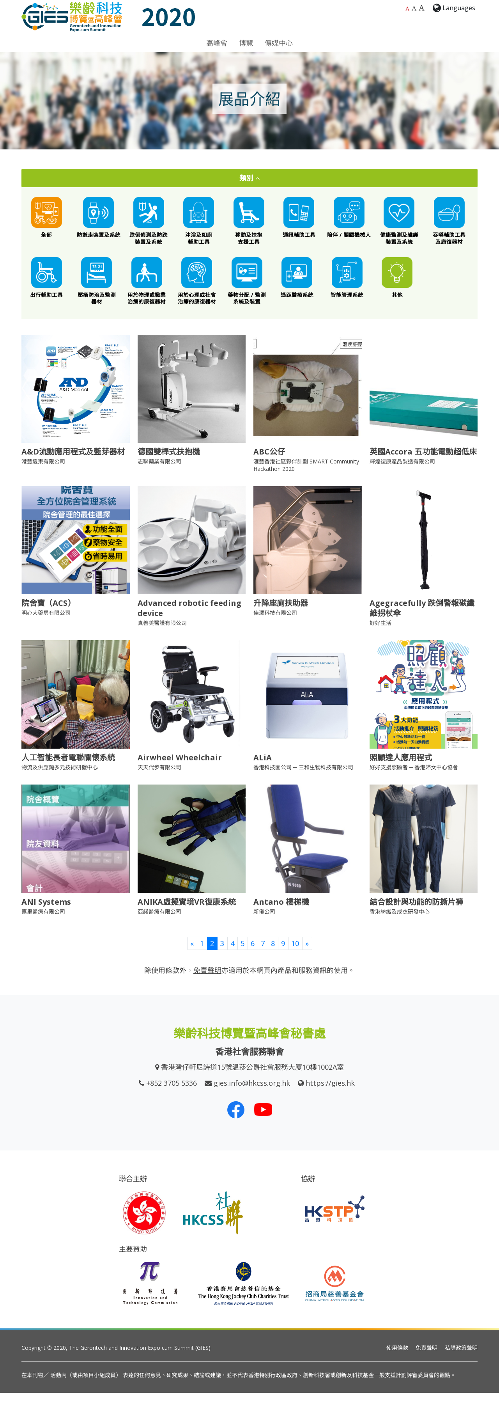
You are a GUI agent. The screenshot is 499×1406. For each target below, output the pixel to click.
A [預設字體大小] (407, 9)
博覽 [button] (246, 43)
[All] (47, 220)
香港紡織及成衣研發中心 (400, 924)
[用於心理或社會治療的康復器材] (197, 291)
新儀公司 (264, 924)
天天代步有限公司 (159, 781)
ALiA (262, 771)
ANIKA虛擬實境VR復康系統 (187, 915)
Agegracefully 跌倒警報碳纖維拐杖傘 (422, 621)
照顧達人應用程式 (401, 771)
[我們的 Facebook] (236, 1123)
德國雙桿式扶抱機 (169, 465)
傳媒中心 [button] (279, 43)
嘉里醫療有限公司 (43, 924)
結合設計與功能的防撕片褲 (416, 915)
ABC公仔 (269, 465)
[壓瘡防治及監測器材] (97, 291)
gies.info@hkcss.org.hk (252, 1096)
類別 (249, 178)
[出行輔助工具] (47, 287)
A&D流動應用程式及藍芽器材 (73, 465)
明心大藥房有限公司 (46, 626)
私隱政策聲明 (461, 1361)
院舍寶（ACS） (48, 616)
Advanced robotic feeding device (189, 621)
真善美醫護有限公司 (162, 636)
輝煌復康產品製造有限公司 (402, 475)
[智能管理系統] (347, 287)
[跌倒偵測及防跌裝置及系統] (149, 224)
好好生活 (380, 636)
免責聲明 (426, 1361)
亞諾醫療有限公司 (159, 924)
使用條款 (397, 1361)
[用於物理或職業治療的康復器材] (147, 291)
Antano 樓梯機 (281, 915)
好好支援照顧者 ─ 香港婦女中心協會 (414, 781)
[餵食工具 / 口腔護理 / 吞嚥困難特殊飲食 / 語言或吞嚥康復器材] (449, 224)
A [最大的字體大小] (422, 7)
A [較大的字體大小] (414, 8)
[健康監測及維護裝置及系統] (399, 224)
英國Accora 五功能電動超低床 (423, 465)
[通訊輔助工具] (299, 220)
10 (295, 956)
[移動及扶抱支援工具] (249, 224)
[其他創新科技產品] (397, 287)
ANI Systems (46, 915)
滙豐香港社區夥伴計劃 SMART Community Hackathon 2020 (306, 478)
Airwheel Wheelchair (180, 771)
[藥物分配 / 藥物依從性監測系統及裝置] (247, 291)
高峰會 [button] (216, 43)
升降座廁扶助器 (280, 616)
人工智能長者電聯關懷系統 (68, 771)
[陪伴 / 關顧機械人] (349, 220)
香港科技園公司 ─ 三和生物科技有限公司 (303, 781)
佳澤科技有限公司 (275, 626)
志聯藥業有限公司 (159, 475)
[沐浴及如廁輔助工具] (199, 224)
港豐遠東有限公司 (43, 475)
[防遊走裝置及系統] (99, 220)
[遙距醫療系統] (297, 287)
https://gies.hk (330, 1096)
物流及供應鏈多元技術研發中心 (59, 781)
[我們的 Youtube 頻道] (263, 1123)
